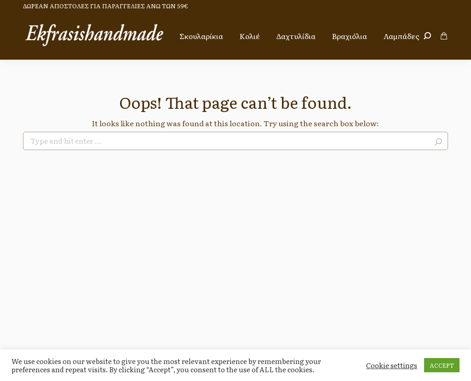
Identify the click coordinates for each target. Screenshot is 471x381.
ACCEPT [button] (442, 365)
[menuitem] (201, 35)
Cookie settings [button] (391, 365)
